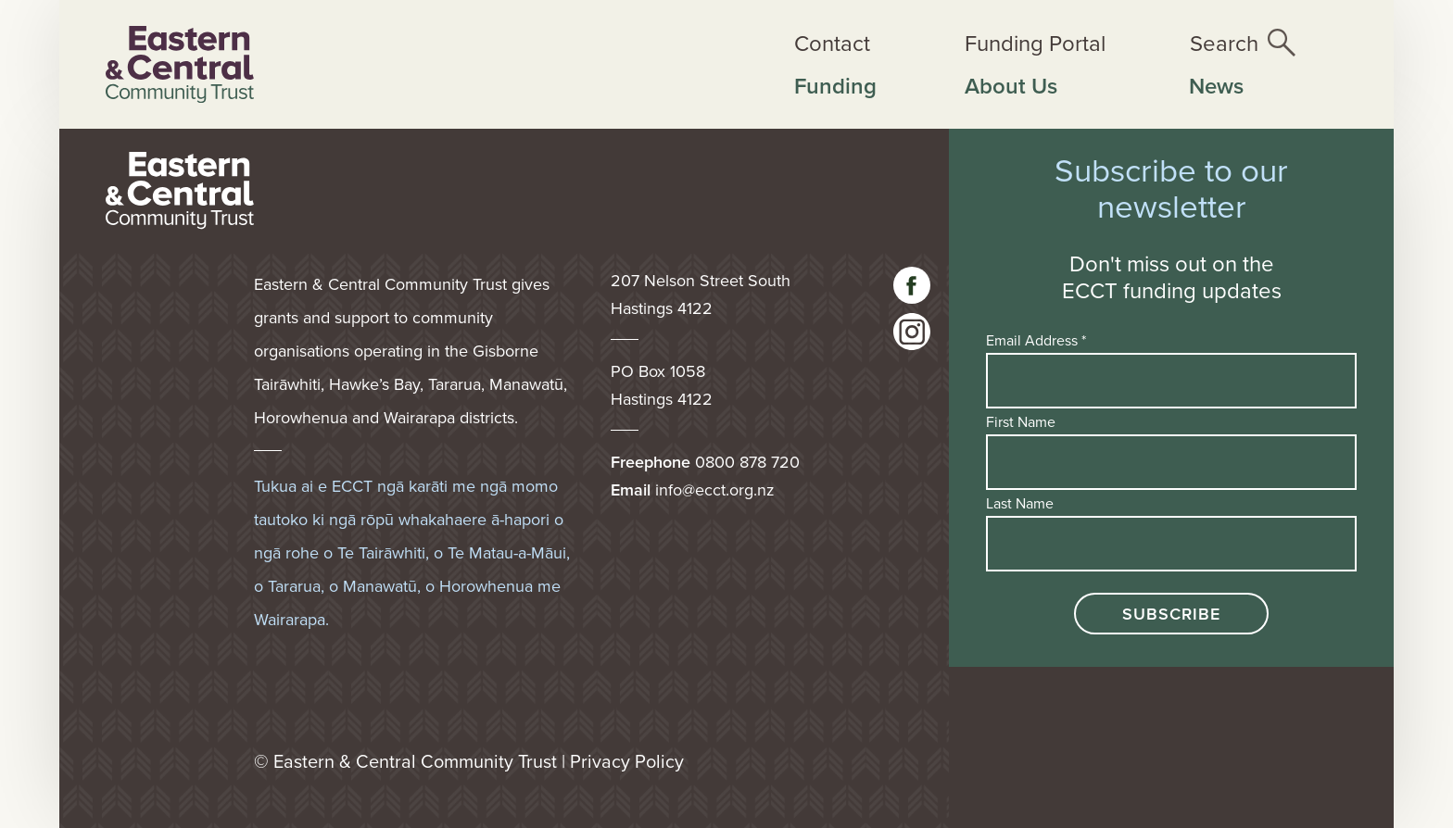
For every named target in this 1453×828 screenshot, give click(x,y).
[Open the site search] (1242, 43)
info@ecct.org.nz (715, 489)
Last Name (1020, 503)
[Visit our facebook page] (911, 285)
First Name (1020, 421)
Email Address (1036, 340)
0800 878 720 (747, 461)
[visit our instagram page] (911, 331)
